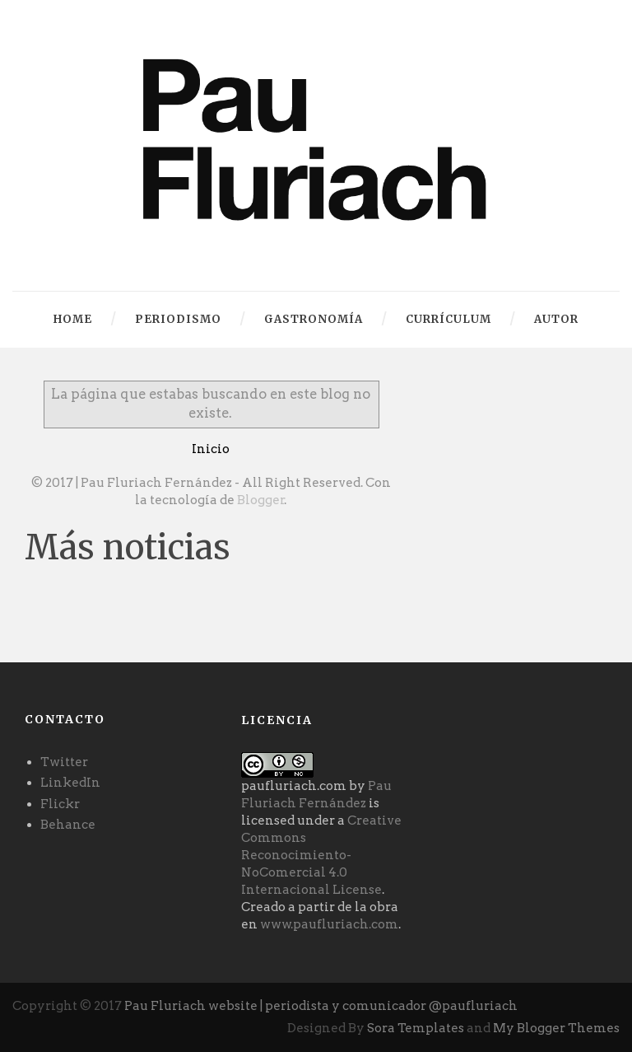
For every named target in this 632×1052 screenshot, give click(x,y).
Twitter (64, 762)
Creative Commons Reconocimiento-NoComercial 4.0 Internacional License (321, 855)
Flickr (60, 804)
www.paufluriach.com (329, 924)
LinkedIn (70, 782)
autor (556, 319)
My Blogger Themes (556, 1028)
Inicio (211, 449)
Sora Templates (415, 1028)
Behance (67, 824)
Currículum (448, 319)
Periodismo (178, 319)
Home (72, 319)
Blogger (261, 500)
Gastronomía (313, 319)
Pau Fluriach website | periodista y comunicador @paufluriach (321, 1005)
